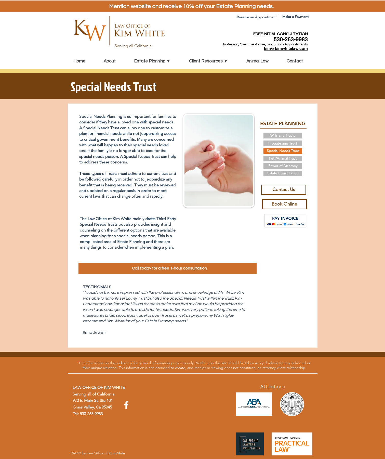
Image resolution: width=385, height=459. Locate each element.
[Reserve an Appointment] (256, 17)
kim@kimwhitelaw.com (286, 48)
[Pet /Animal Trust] (282, 158)
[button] (157, 61)
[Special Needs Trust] (282, 151)
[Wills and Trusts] (282, 135)
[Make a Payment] (295, 17)
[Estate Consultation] (282, 173)
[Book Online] (284, 204)
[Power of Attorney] (282, 166)
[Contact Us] (283, 190)
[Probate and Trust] (282, 143)
